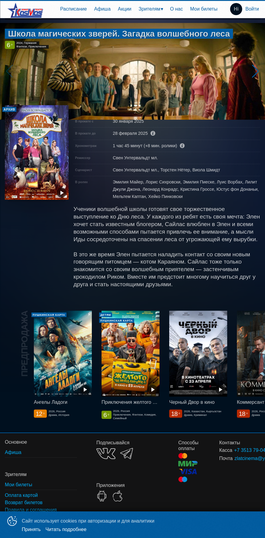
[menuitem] (73, 9)
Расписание (73, 8)
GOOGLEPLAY (101, 496)
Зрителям (149, 8)
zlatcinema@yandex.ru (240, 458)
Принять (31, 529)
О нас (176, 8)
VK (105, 453)
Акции (124, 8)
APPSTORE (117, 496)
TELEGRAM (126, 453)
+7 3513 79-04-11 (240, 450)
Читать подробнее (66, 529)
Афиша (102, 8)
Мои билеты (203, 8)
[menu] (134, 9)
